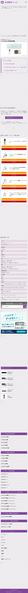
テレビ (2, 537)
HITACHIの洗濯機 (4, 463)
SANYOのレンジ (4, 487)
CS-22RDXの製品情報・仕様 (10, 70)
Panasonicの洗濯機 (5, 455)
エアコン (9, 35)
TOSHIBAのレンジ (4, 476)
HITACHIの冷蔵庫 (4, 445)
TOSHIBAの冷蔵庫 (4, 439)
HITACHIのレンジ (4, 482)
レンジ (2, 556)
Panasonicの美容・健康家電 (6, 516)
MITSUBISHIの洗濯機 (5, 466)
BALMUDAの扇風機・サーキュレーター (8, 509)
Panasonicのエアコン (16, 35)
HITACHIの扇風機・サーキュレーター (8, 503)
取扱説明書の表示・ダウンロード (13, 117)
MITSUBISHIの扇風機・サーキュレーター (8, 506)
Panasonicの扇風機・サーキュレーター (8, 495)
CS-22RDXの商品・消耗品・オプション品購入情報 (15, 67)
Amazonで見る (14, 146)
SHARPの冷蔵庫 (4, 442)
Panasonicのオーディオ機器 (6, 524)
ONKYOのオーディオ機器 (6, 526)
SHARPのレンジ (4, 479)
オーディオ (3, 542)
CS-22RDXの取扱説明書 (10, 63)
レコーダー (3, 539)
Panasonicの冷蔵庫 (5, 436)
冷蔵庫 (2, 550)
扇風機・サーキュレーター (6, 559)
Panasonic (25, 55)
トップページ (3, 35)
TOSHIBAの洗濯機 (4, 458)
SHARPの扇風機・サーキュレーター (8, 500)
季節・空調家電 (4, 548)
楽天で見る (14, 162)
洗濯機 (2, 553)
